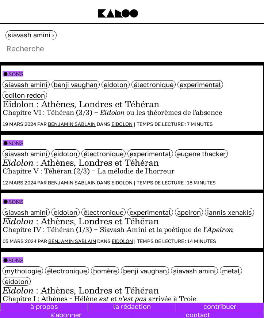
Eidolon (122, 124)
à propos (44, 306)
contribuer (219, 306)
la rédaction (132, 306)
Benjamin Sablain (72, 124)
